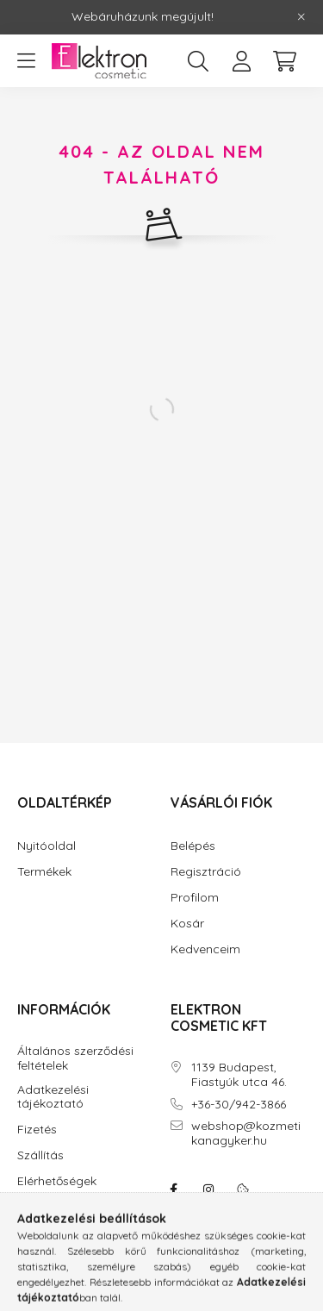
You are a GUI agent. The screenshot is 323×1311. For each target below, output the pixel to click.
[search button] (198, 61)
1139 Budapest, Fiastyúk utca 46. (239, 1074)
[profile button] (241, 61)
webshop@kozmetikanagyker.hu (246, 1133)
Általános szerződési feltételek (75, 1058)
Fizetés (37, 1129)
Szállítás (40, 1155)
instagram (208, 1189)
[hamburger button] (26, 61)
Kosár (187, 923)
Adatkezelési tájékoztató (53, 1097)
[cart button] (284, 61)
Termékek (44, 872)
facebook (174, 1189)
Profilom (195, 897)
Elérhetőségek (56, 1181)
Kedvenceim (205, 949)
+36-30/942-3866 (238, 1104)
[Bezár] (301, 17)
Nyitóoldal (46, 846)
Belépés (193, 846)
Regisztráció (206, 872)
